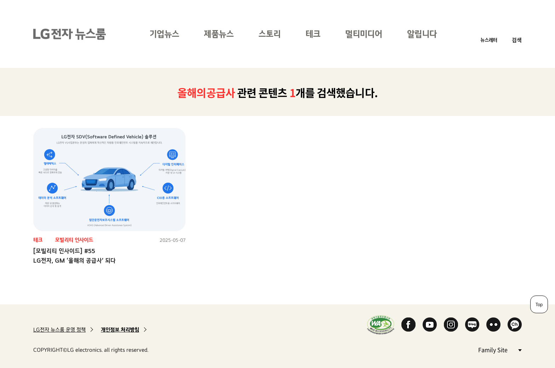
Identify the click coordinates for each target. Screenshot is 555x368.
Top (539, 304)
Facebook (408, 324)
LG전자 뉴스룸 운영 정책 (59, 329)
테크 (312, 33)
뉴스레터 (488, 40)
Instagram (451, 324)
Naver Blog (472, 324)
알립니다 (422, 33)
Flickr (493, 324)
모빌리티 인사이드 (74, 239)
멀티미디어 (363, 33)
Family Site (499, 349)
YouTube (430, 324)
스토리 (269, 33)
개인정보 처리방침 (120, 329)
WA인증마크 (380, 324)
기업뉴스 (164, 33)
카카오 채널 (515, 324)
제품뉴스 (219, 33)
